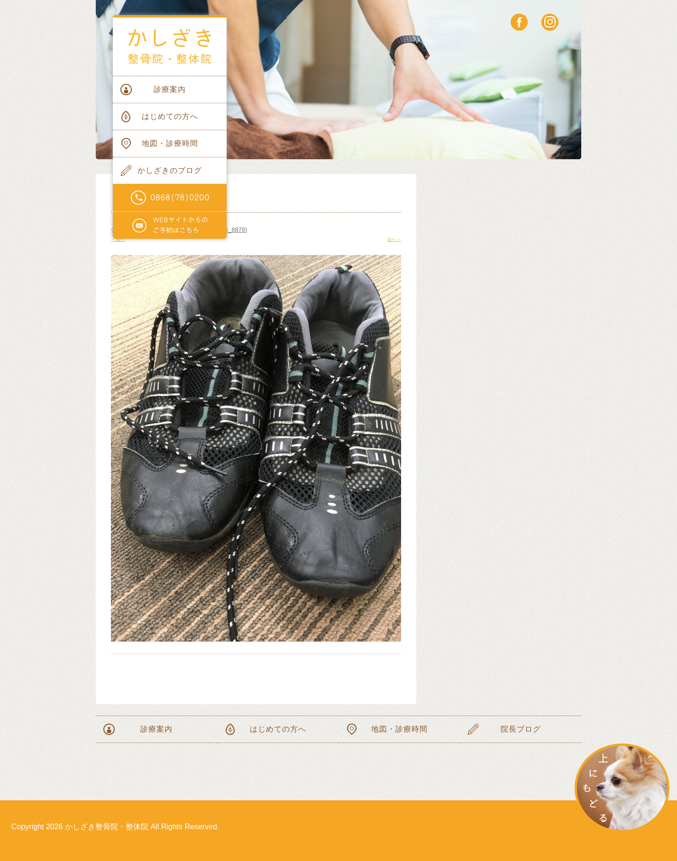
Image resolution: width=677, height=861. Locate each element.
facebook (519, 22)
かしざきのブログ (169, 170)
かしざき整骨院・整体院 (169, 46)
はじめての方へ (170, 116)
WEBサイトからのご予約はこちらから (170, 225)
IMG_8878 (231, 229)
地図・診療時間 (170, 143)
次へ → (394, 239)
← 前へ (118, 239)
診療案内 (170, 89)
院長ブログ (521, 729)
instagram (549, 22)
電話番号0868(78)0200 (170, 198)
